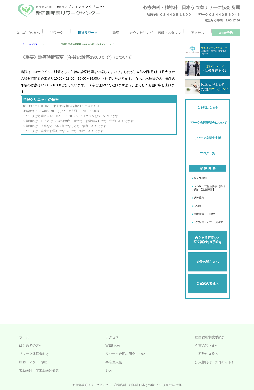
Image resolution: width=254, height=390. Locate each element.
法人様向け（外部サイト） (215, 362)
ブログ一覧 (207, 153)
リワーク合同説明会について (207, 122)
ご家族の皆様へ (208, 283)
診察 (116, 33)
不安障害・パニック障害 (208, 222)
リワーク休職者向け (34, 354)
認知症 (198, 205)
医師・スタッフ (169, 33)
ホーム (24, 337)
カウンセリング (141, 33)
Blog (108, 370)
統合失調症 (200, 178)
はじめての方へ (28, 33)
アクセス (197, 33)
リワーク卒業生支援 (207, 138)
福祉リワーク (88, 33)
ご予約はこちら (207, 107)
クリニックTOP (30, 44)
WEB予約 (225, 33)
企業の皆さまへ (208, 261)
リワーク (56, 33)
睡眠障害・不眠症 (204, 214)
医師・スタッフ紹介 (34, 362)
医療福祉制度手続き (210, 337)
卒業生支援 (113, 362)
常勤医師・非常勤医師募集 (39, 370)
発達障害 (199, 197)
